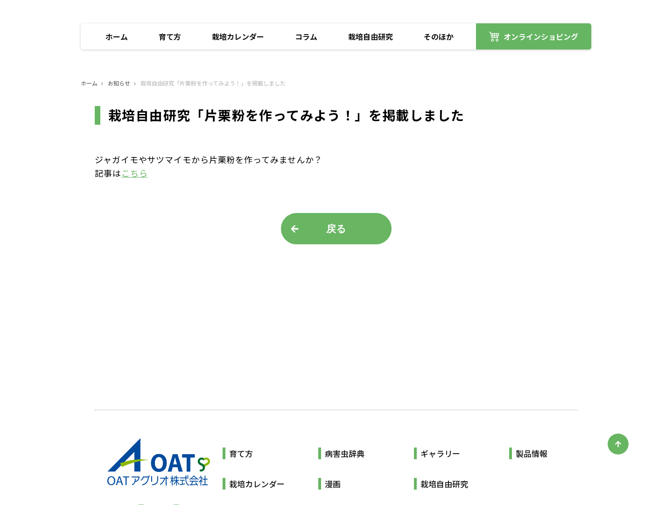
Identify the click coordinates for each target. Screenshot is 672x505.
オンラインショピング (541, 36)
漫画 (333, 484)
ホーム (116, 36)
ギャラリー (440, 453)
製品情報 (531, 453)
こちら (134, 173)
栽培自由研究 (370, 36)
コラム (306, 36)
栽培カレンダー (238, 36)
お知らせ (119, 83)
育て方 (170, 36)
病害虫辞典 (344, 453)
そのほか (439, 36)
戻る (336, 228)
